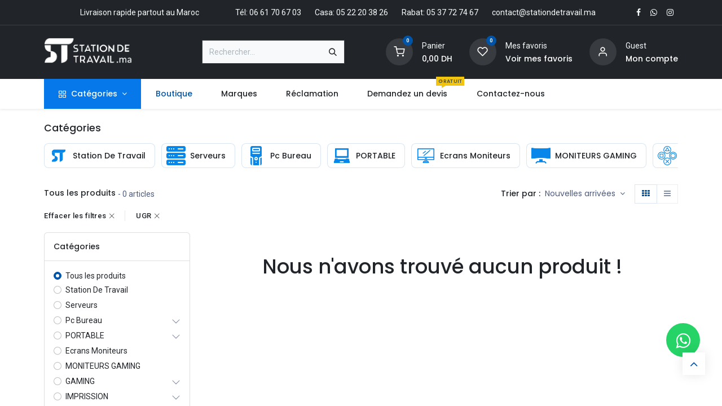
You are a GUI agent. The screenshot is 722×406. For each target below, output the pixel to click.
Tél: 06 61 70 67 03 (268, 12)
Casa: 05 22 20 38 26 (351, 12)
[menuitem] (173, 94)
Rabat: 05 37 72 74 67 (440, 12)
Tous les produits (95, 275)
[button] (585, 194)
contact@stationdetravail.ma (544, 12)
